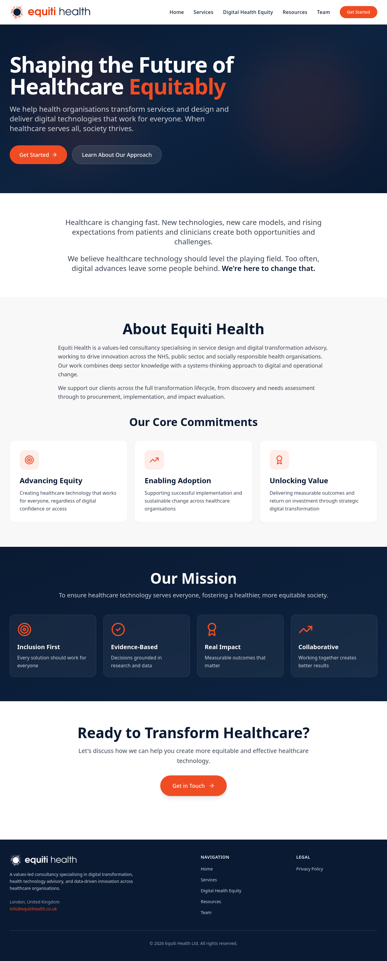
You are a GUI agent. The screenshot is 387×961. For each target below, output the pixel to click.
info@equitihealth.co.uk (33, 909)
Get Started (358, 12)
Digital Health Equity (248, 12)
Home (177, 12)
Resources (295, 12)
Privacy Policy (309, 869)
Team (323, 12)
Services (203, 12)
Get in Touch (193, 785)
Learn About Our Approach (117, 154)
